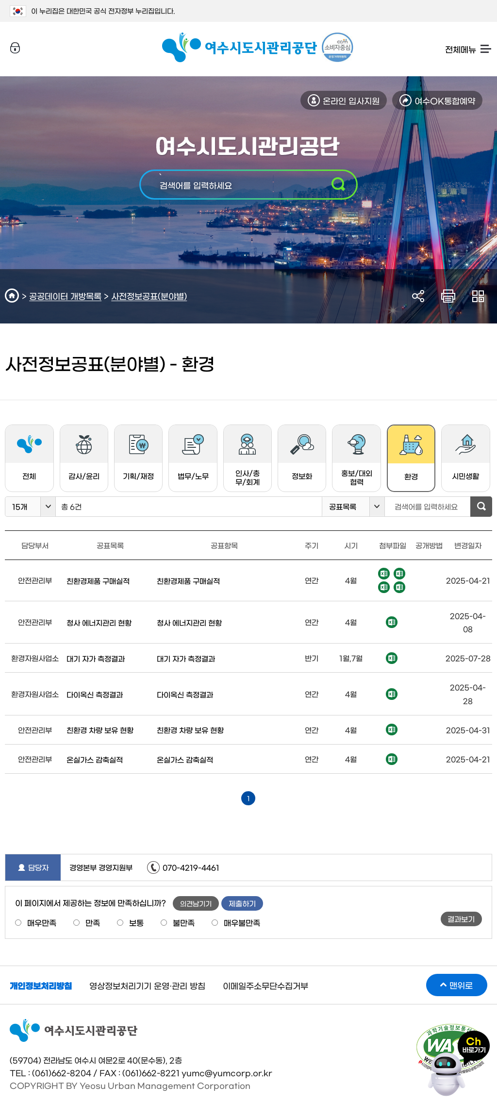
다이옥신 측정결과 (94, 694)
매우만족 (41, 922)
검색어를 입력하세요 (196, 185)
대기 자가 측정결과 (95, 658)
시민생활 (465, 456)
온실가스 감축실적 (94, 759)
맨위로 (461, 985)
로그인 (15, 48)
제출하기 (242, 903)
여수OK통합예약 (444, 100)
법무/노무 (193, 456)
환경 (405, 461)
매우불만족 (242, 922)
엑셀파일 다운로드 (384, 573)
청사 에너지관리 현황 (99, 622)
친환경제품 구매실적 (98, 580)
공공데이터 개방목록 (65, 295)
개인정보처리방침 (41, 985)
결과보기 (461, 918)
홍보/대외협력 (356, 459)
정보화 (302, 456)
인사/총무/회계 (247, 459)
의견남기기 (196, 903)
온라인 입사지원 (351, 100)
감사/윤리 (83, 456)
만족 (92, 922)
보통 (136, 922)
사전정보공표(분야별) (149, 295)
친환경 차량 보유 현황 (99, 729)
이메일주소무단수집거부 (265, 985)
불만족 (184, 922)
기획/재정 (138, 456)
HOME (13, 296)
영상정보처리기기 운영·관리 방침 (147, 985)
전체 (29, 456)
